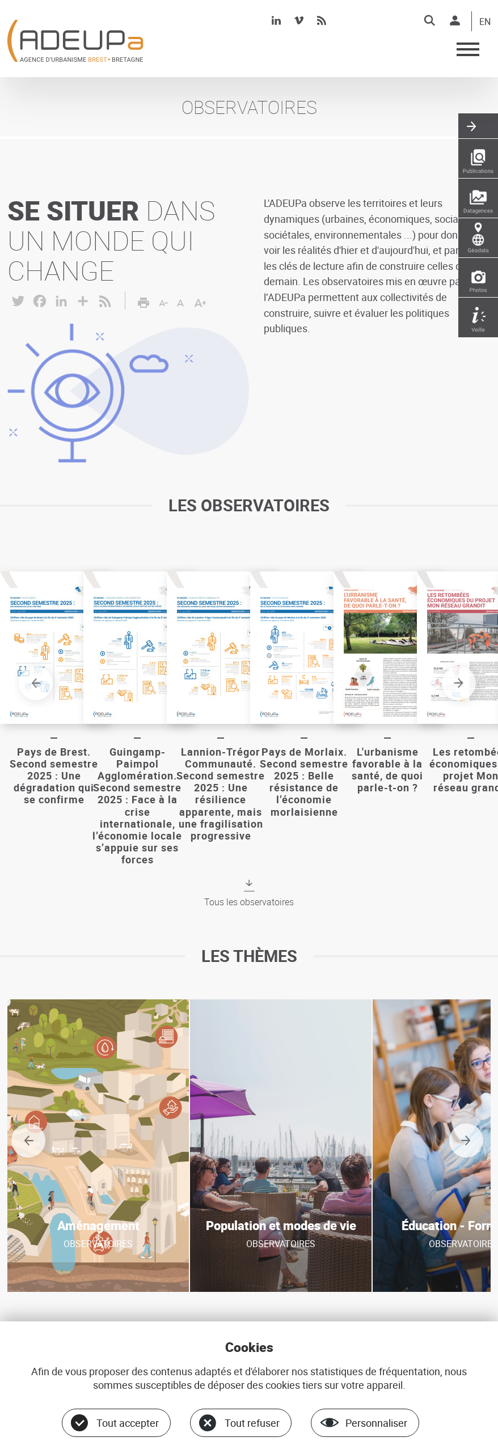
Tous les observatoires (249, 902)
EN (485, 22)
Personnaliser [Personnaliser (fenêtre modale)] (376, 1423)
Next (460, 684)
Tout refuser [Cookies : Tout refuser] (252, 1423)
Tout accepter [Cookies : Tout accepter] (127, 1423)
